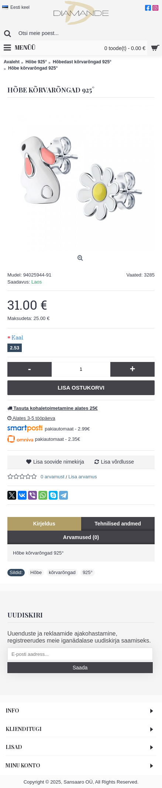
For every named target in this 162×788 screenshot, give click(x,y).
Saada (80, 668)
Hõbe (36, 572)
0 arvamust (52, 476)
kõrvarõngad (62, 572)
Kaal (17, 337)
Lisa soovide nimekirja (58, 462)
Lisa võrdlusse (117, 462)
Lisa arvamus (82, 476)
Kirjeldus (44, 524)
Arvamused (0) (81, 537)
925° (88, 572)
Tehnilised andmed (117, 524)
